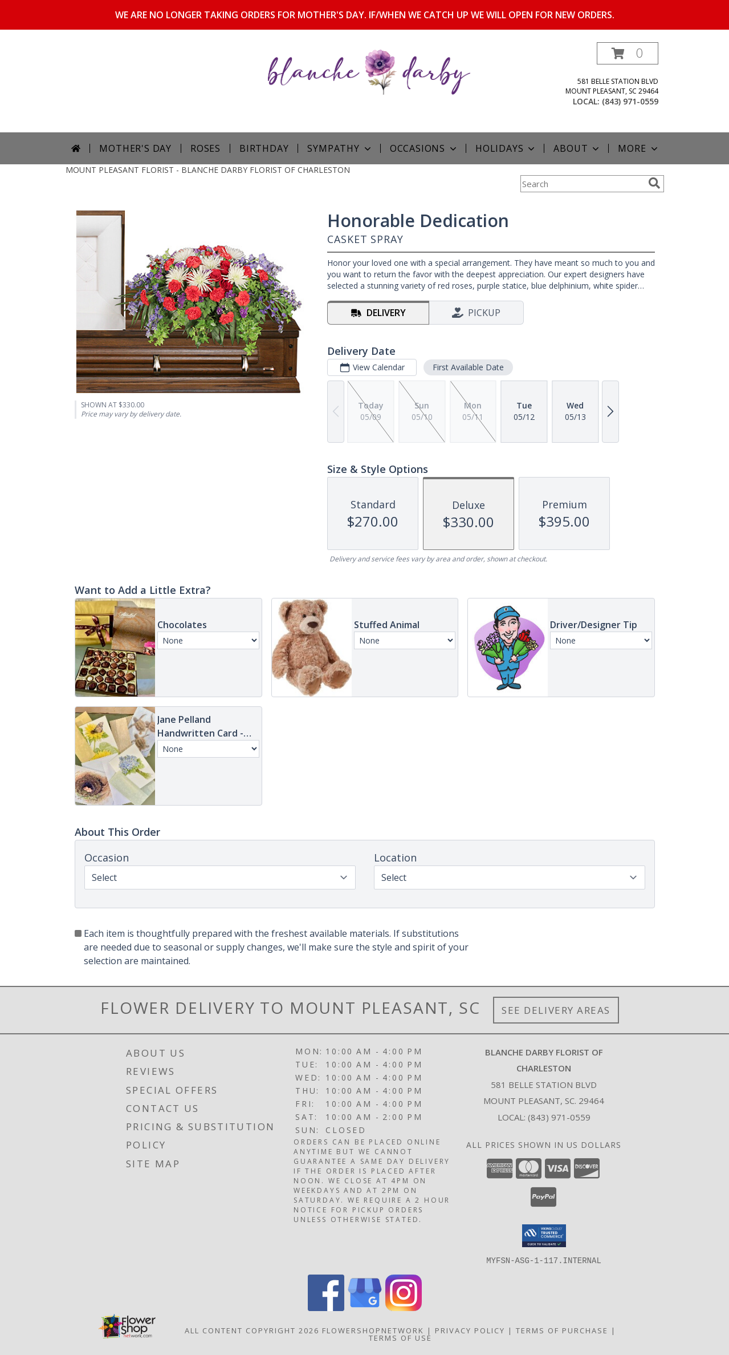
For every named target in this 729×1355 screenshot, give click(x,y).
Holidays (506, 148)
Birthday (263, 148)
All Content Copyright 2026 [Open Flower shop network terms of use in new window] (252, 1330)
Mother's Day (135, 148)
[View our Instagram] (403, 1307)
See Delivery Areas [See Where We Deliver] (556, 1010)
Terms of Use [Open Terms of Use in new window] (400, 1337)
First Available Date (467, 367)
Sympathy (340, 148)
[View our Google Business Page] (365, 1307)
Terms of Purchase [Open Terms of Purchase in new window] (562, 1330)
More (638, 148)
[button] (627, 53)
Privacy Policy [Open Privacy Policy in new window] (470, 1330)
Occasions (424, 148)
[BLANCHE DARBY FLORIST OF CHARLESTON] (369, 71)
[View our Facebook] (326, 1307)
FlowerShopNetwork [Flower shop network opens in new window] (373, 1330)
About (577, 148)
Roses (205, 148)
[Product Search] (582, 184)
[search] (654, 183)
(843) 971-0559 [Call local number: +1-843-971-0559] (630, 101)
